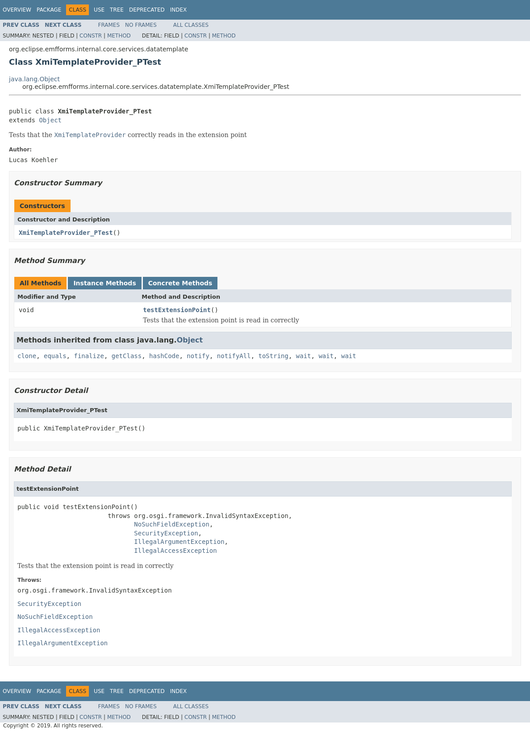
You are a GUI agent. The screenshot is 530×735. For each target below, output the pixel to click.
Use (99, 10)
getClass (127, 355)
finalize (89, 355)
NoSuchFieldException (171, 524)
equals (55, 355)
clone (26, 355)
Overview (17, 10)
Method (119, 36)
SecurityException (166, 533)
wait (303, 355)
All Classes (191, 25)
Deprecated (147, 10)
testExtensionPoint (177, 309)
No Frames (141, 25)
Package (49, 10)
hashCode (164, 355)
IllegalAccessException (175, 550)
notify (198, 355)
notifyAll (234, 355)
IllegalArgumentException (179, 541)
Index (178, 10)
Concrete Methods (180, 283)
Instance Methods (104, 283)
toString (273, 355)
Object (50, 120)
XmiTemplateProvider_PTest (66, 232)
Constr (90, 36)
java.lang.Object (34, 79)
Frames (109, 25)
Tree (117, 10)
